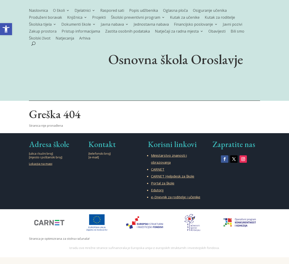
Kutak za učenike (185, 18)
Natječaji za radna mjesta (177, 32)
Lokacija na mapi (40, 164)
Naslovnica (38, 11)
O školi (59, 11)
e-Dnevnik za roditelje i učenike (175, 197)
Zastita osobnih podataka (127, 32)
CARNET (157, 169)
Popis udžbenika (143, 11)
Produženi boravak (45, 18)
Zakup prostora (43, 32)
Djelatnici (83, 11)
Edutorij (157, 190)
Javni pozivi (232, 25)
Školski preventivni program (135, 18)
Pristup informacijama (81, 32)
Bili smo (237, 32)
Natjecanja (65, 39)
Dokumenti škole (76, 25)
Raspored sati (112, 11)
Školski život (39, 39)
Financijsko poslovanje (193, 25)
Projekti (99, 18)
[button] (6, 29)
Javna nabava (112, 25)
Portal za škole (162, 183)
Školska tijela (40, 25)
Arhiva (84, 39)
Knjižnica (74, 18)
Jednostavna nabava (151, 25)
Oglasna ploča (175, 11)
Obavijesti (217, 32)
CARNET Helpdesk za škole (172, 176)
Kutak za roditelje (220, 18)
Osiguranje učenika (210, 11)
